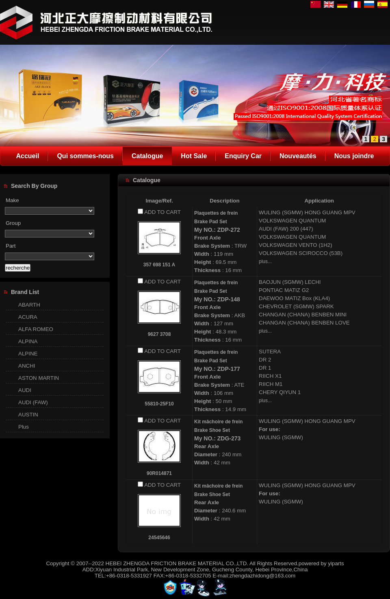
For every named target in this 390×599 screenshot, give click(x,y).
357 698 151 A (159, 265)
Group (13, 223)
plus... (265, 261)
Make (12, 200)
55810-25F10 (159, 404)
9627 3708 (159, 334)
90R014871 (159, 473)
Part (10, 246)
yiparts (336, 563)
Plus (23, 427)
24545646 (159, 537)
